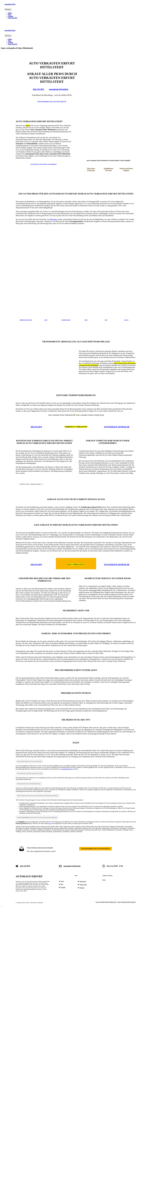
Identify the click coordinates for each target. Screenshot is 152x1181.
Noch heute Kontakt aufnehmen (43, 164)
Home (10, 13)
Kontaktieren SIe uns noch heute (51, 101)
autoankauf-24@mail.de (58, 89)
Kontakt (10, 16)
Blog (9, 14)
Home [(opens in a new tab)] (62, 881)
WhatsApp (53, 219)
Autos (126, 320)
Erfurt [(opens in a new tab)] (104, 880)
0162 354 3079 (12, 18)
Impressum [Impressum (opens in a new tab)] (83, 881)
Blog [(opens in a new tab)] (62, 884)
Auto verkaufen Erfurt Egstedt (126, 902)
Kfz (106, 320)
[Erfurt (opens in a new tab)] (28, 125)
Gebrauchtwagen (26, 320)
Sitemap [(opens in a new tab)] (82, 888)
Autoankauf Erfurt (9, 4)
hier (50, 823)
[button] (1, 906)
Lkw (45, 320)
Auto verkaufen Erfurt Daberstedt (106, 902)
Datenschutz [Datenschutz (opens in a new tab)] (83, 884)
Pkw (86, 320)
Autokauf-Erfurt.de (67, 769)
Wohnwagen (65, 320)
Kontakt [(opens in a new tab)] (63, 887)
